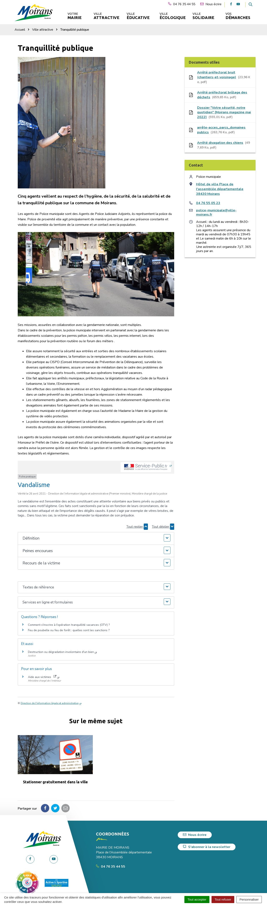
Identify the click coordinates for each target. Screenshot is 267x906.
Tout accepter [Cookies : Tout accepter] (197, 899)
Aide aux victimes (42, 677)
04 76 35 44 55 (110, 866)
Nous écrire (195, 835)
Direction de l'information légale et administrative (49, 703)
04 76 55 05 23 (208, 203)
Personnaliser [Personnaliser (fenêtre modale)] (249, 899)
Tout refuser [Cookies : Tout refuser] (223, 899)
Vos (237, 16)
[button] (95, 538)
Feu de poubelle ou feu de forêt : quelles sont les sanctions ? (69, 630)
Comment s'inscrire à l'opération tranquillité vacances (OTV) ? (69, 625)
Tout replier (137, 527)
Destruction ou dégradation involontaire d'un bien (61, 652)
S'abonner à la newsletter (206, 847)
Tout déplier (163, 527)
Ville (106, 16)
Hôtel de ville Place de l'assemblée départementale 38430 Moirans (219, 189)
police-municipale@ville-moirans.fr (216, 212)
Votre (75, 16)
